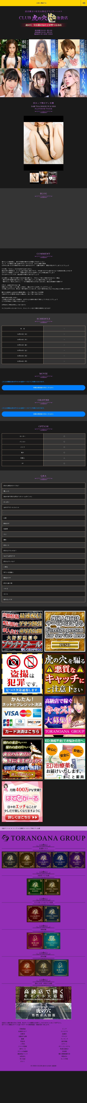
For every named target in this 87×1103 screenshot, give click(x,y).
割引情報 (64, 1041)
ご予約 (22, 1044)
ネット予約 (64, 1059)
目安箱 (64, 1051)
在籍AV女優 (23, 1036)
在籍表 (64, 1034)
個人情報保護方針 (64, 1054)
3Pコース (22, 1049)
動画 (22, 1039)
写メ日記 (23, 1059)
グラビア (64, 1036)
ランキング (64, 1039)
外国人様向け (64, 1049)
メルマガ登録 (22, 1046)
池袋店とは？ (22, 1031)
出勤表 (22, 1034)
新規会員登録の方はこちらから (43, 387)
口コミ (22, 1061)
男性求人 (64, 1056)
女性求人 (23, 1056)
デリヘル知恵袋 (23, 1051)
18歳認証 (23, 1029)
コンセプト (64, 1031)
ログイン (64, 1044)
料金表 (22, 1041)
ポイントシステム (64, 1046)
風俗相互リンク (23, 1054)
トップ (64, 1029)
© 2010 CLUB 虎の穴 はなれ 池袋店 (43, 1066)
